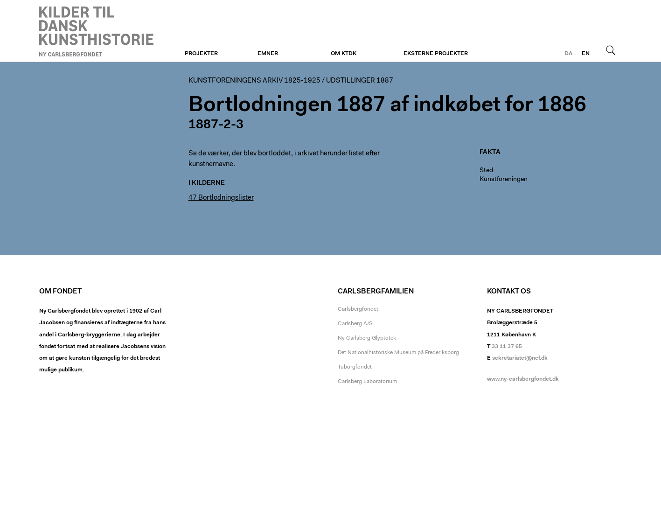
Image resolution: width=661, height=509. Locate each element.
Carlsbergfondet (358, 309)
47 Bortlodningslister (221, 198)
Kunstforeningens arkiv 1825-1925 (254, 80)
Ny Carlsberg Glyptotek (367, 338)
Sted (486, 170)
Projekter (201, 53)
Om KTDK (343, 53)
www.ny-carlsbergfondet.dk (523, 379)
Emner (267, 53)
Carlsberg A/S (355, 324)
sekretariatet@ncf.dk (520, 358)
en (586, 53)
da (568, 53)
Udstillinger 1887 (359, 80)
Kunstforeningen (96, 31)
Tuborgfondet (355, 367)
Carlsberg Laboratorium (367, 381)
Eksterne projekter (436, 53)
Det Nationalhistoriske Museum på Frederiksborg (398, 353)
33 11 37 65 (507, 346)
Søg (610, 50)
